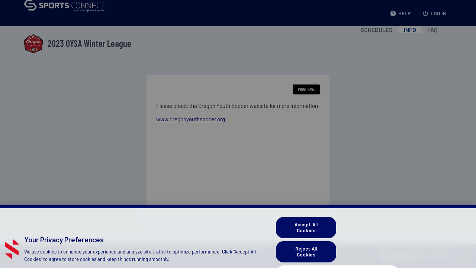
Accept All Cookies (306, 242)
